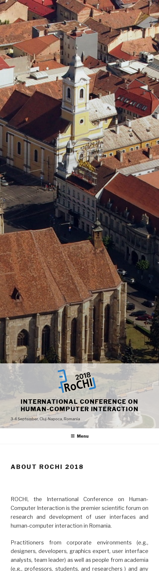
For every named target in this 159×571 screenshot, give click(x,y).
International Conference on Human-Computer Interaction (80, 405)
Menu (80, 436)
